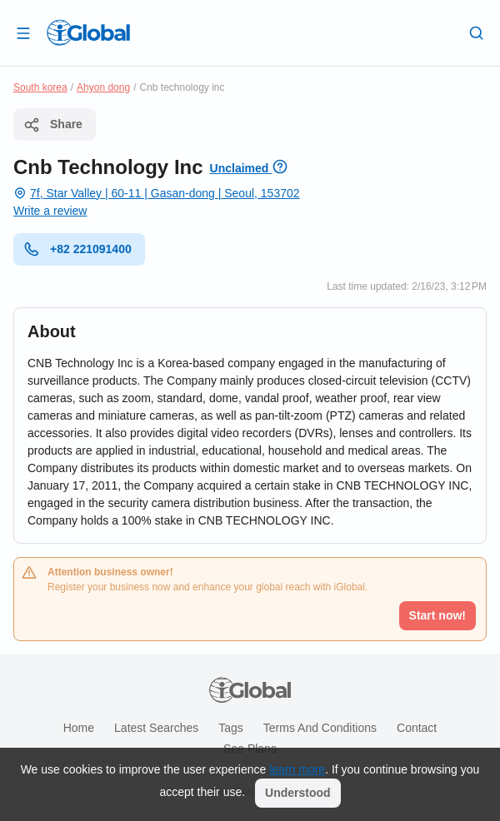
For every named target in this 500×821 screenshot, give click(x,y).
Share (52, 125)
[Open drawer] (23, 32)
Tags (230, 727)
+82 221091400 (77, 249)
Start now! (437, 615)
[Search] (476, 32)
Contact (417, 727)
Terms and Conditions (320, 727)
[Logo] (88, 32)
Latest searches (156, 727)
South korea (40, 87)
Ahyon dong (103, 87)
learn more (297, 769)
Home (78, 727)
